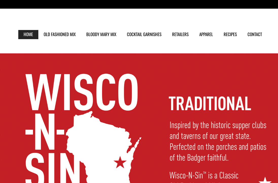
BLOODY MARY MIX (101, 34)
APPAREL (206, 34)
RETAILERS (180, 34)
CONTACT (255, 34)
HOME (28, 34)
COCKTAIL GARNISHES (144, 34)
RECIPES (230, 34)
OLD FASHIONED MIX (60, 34)
